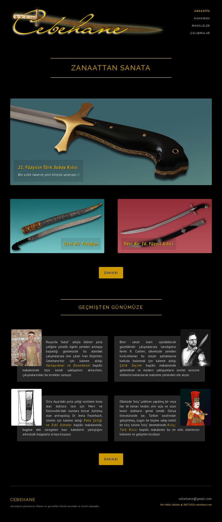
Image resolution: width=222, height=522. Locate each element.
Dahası (111, 273)
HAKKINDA (202, 18)
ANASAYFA (202, 11)
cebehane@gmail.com (195, 499)
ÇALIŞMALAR (200, 33)
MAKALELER (201, 25)
